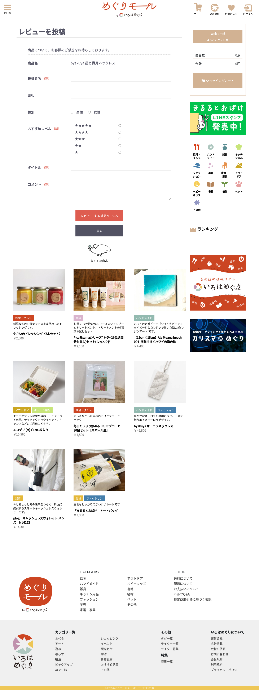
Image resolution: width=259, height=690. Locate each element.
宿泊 (58, 659)
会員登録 (215, 10)
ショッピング (109, 638)
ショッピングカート (218, 80)
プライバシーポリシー (225, 670)
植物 (130, 594)
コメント (34, 184)
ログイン (248, 10)
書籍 (130, 589)
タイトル (34, 167)
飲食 (83, 578)
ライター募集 (170, 649)
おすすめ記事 (109, 664)
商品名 (33, 63)
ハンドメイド (89, 583)
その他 (132, 604)
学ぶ (104, 654)
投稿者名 (34, 78)
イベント (107, 643)
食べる (59, 638)
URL (31, 95)
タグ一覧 (167, 638)
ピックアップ (64, 664)
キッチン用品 (89, 594)
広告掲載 (217, 643)
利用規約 (217, 664)
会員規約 (217, 659)
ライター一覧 (170, 643)
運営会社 (217, 638)
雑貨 (83, 589)
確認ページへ (109, 216)
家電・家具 (88, 609)
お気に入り (231, 9)
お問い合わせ (219, 654)
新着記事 (107, 659)
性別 (31, 112)
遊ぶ (58, 649)
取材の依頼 (218, 649)
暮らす (59, 654)
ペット (132, 599)
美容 (83, 604)
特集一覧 (167, 661)
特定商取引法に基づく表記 (192, 599)
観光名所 (107, 649)
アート (59, 643)
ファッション (89, 599)
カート (198, 9)
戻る (99, 231)
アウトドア (135, 578)
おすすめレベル (39, 128)
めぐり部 (61, 670)
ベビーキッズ (136, 583)
